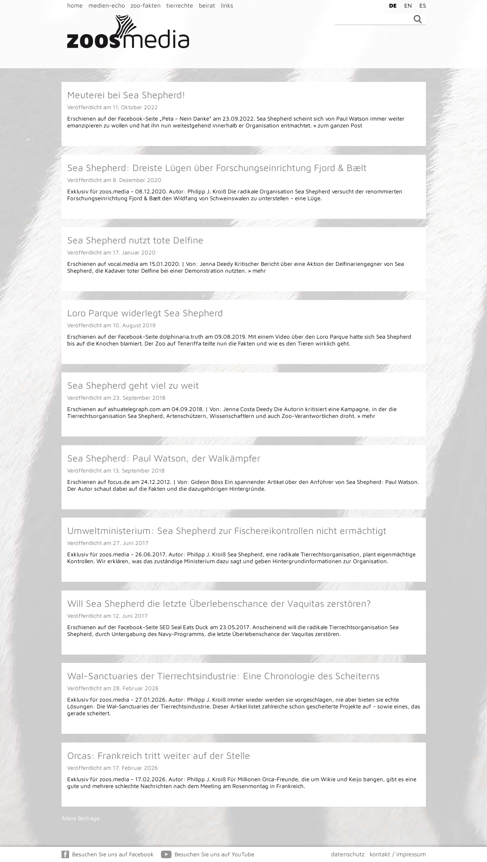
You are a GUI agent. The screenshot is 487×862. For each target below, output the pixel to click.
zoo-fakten (146, 5)
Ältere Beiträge (80, 818)
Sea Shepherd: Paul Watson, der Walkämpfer (163, 457)
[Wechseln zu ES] (421, 5)
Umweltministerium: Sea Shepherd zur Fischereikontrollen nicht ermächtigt (226, 530)
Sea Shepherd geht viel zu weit (133, 385)
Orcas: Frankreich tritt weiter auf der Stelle (158, 755)
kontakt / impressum (398, 854)
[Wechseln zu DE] (391, 5)
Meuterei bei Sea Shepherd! (126, 94)
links (227, 5)
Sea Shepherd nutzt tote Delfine (135, 239)
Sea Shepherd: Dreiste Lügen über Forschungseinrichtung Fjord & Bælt (217, 167)
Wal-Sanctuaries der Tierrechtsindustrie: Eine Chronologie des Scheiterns (223, 675)
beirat (207, 5)
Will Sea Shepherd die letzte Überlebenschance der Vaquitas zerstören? (219, 603)
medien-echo (106, 5)
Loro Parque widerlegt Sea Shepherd (145, 312)
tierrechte (179, 5)
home (75, 5)
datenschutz (347, 854)
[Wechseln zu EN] (406, 5)
